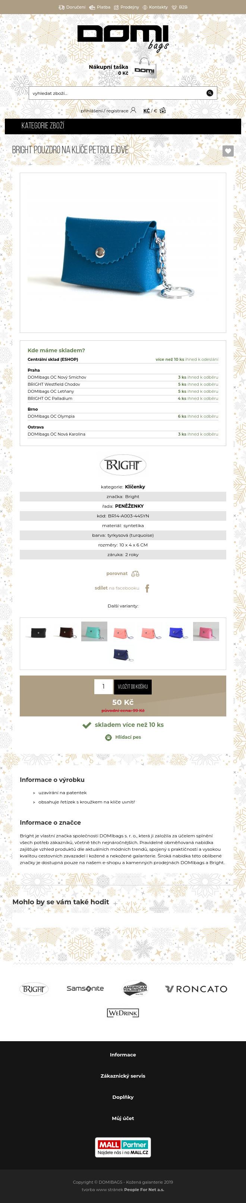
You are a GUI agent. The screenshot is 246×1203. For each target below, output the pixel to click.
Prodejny (126, 7)
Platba (99, 7)
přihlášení (91, 110)
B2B (179, 7)
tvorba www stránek (123, 1189)
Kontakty (155, 7)
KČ (147, 110)
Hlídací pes (123, 737)
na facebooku (123, 588)
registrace (117, 110)
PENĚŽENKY (129, 506)
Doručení (72, 7)
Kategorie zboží (43, 126)
